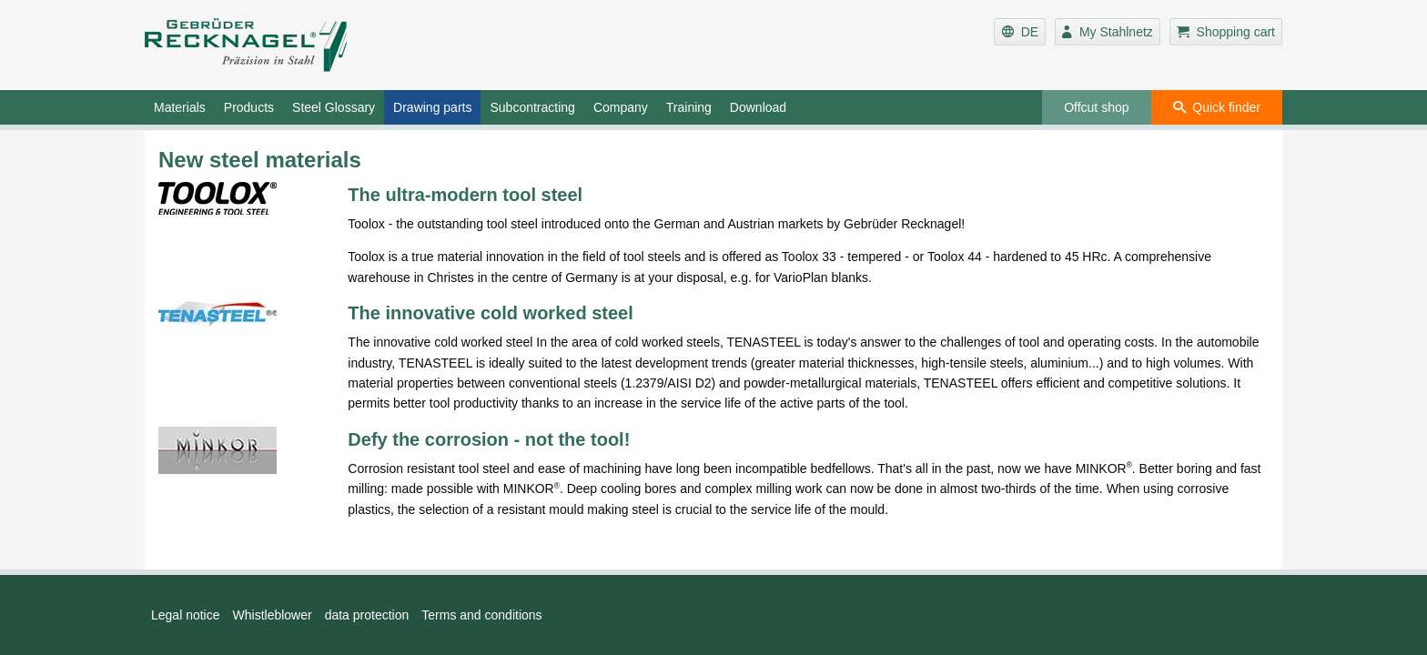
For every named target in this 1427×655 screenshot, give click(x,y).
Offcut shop (1096, 107)
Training (689, 107)
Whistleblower (272, 615)
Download (758, 107)
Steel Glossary (333, 107)
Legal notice (185, 615)
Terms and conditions (481, 615)
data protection (367, 615)
